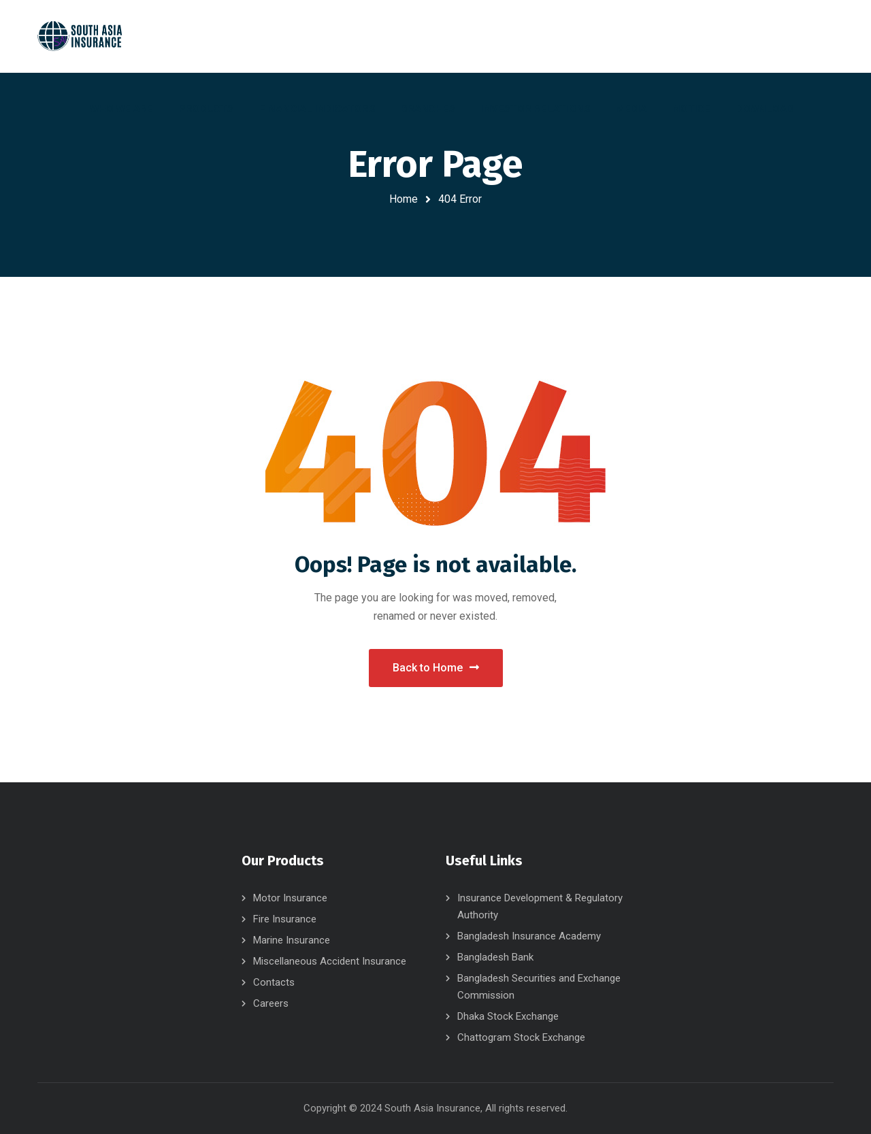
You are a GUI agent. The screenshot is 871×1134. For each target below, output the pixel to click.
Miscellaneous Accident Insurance (329, 961)
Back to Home (436, 667)
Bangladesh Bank (495, 957)
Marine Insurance (291, 940)
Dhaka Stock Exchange (508, 1016)
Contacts (274, 982)
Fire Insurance (284, 919)
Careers (271, 1003)
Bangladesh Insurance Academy (529, 936)
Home (403, 199)
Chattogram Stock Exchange (521, 1037)
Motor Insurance (290, 898)
